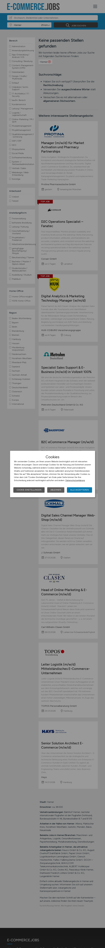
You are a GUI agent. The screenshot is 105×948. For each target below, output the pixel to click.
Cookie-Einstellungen (29, 490)
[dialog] (52, 474)
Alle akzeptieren (79, 490)
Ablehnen (55, 490)
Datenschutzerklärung (75, 480)
